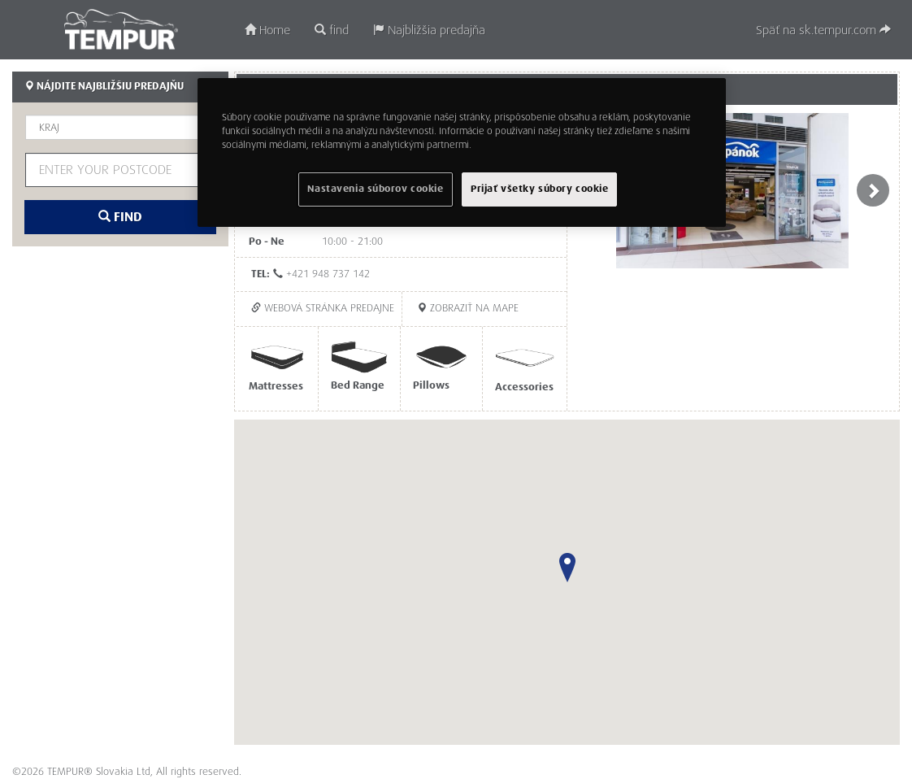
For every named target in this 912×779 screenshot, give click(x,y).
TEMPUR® (120, 29)
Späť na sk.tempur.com (823, 30)
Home (267, 30)
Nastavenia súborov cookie (375, 189)
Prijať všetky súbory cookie (539, 189)
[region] (462, 152)
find (332, 30)
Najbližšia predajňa (429, 30)
